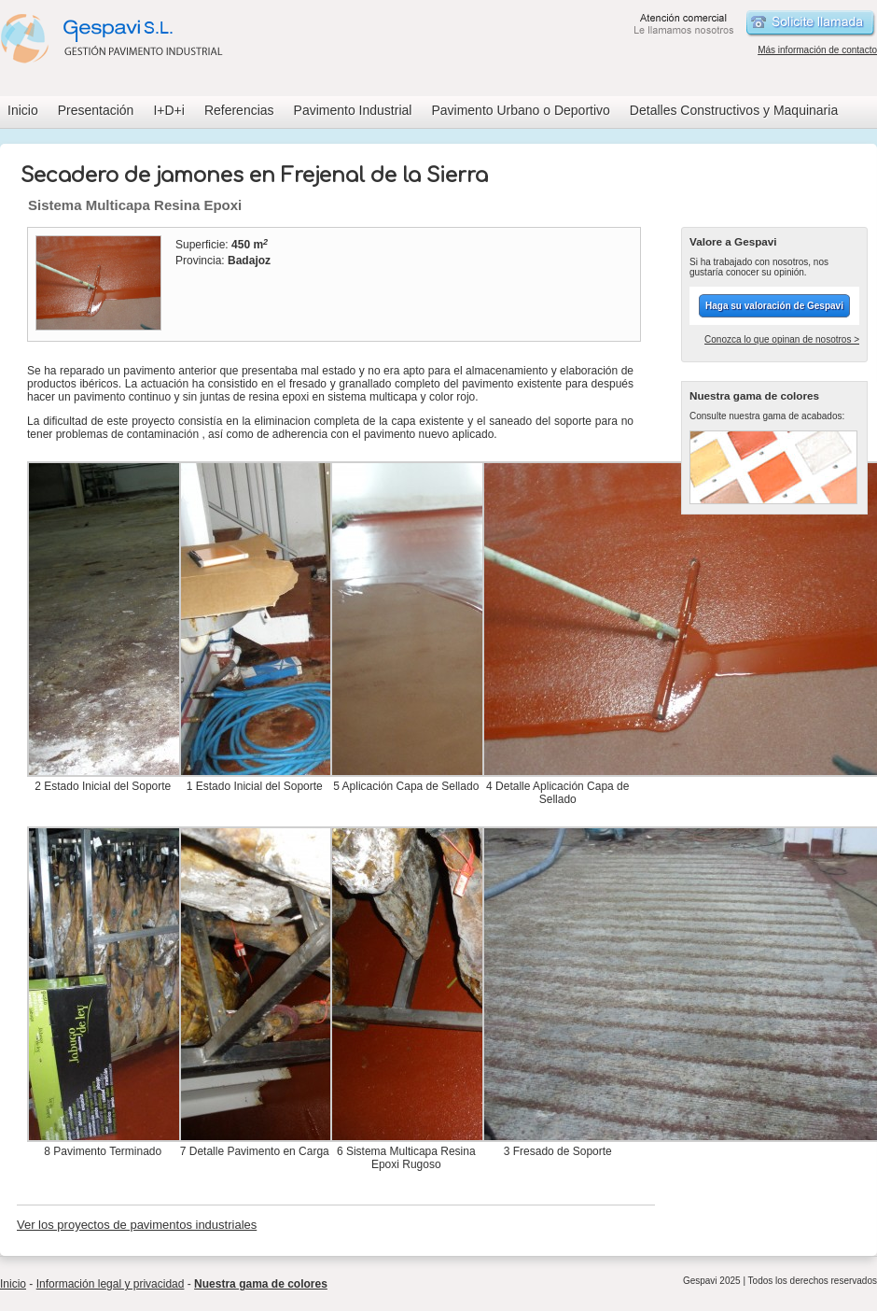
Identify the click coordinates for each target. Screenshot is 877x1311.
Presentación (96, 110)
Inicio (22, 110)
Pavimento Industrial (353, 110)
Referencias (239, 110)
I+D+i (168, 110)
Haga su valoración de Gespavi (774, 306)
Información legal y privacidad (110, 1283)
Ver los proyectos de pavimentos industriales (137, 1225)
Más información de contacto (817, 50)
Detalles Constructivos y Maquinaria (734, 110)
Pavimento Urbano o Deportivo (520, 110)
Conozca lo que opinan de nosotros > (781, 339)
